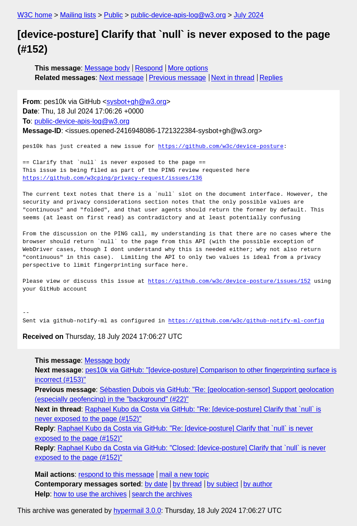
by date (156, 484)
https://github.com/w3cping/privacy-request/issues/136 (112, 178)
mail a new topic (184, 474)
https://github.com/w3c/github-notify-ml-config (246, 321)
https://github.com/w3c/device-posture (221, 147)
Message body (107, 68)
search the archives (162, 494)
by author (257, 484)
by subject (222, 484)
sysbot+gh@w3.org (136, 101)
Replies (271, 77)
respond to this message (116, 474)
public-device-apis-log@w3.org (178, 15)
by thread (187, 484)
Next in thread (233, 77)
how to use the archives (90, 494)
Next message (121, 77)
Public (113, 15)
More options (188, 68)
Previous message (177, 77)
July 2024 (249, 15)
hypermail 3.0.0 (137, 510)
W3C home (34, 15)
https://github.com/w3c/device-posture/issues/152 (229, 281)
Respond (149, 68)
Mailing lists (78, 15)
